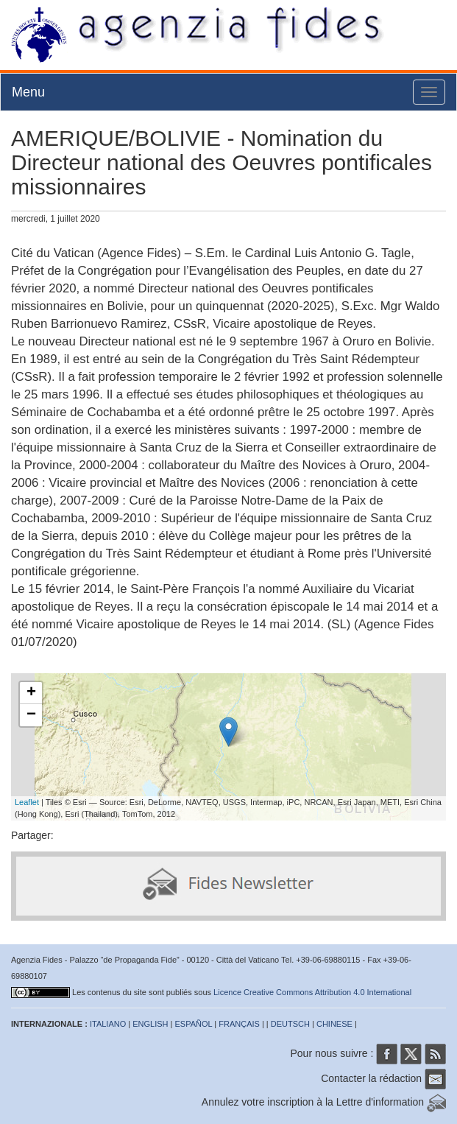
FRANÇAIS (239, 1023)
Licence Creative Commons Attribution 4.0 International (312, 992)
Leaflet (27, 802)
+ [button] (31, 693)
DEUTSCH (290, 1023)
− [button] (31, 715)
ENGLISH (150, 1023)
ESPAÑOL (194, 1023)
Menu (28, 92)
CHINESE (334, 1023)
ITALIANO (108, 1023)
